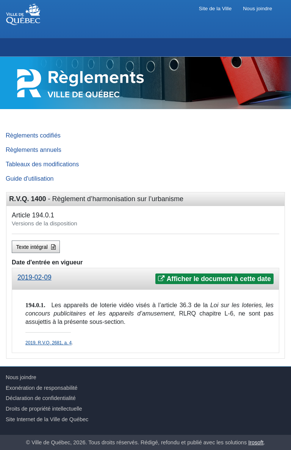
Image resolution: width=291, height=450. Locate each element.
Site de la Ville (215, 8)
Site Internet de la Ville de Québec (47, 419)
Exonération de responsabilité (42, 388)
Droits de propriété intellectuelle (44, 409)
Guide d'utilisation (30, 178)
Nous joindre (257, 8)
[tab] (145, 279)
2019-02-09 (34, 277)
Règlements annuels (33, 149)
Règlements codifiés (33, 135)
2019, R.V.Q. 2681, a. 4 (48, 342)
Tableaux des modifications (42, 164)
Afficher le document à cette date (214, 279)
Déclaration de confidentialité (41, 398)
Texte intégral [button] (36, 247)
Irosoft (255, 442)
